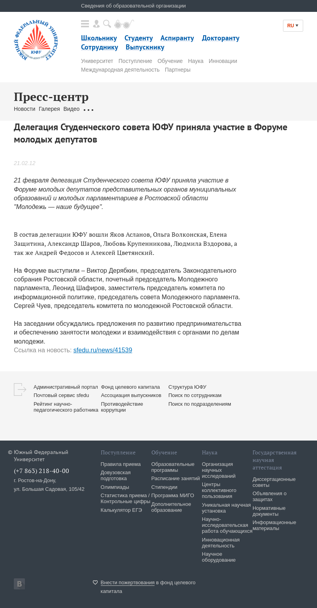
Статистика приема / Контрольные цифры (126, 498)
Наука (196, 61)
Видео (71, 109)
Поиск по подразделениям (199, 404)
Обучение (170, 61)
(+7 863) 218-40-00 (41, 470)
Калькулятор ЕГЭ (121, 510)
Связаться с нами (162, 109)
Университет (97, 61)
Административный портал (66, 387)
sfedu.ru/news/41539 (103, 350)
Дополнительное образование (171, 507)
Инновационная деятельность (221, 543)
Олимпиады (115, 487)
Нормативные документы (269, 511)
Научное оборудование (219, 557)
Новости (24, 109)
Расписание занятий (175, 478)
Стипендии (164, 487)
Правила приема (121, 464)
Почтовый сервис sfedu (61, 395)
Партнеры (178, 69)
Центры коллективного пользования (219, 490)
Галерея (49, 109)
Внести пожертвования (128, 582)
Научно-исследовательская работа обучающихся (227, 525)
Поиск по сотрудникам (194, 395)
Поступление (135, 61)
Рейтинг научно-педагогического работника (66, 407)
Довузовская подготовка (116, 475)
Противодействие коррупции (122, 407)
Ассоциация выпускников (131, 395)
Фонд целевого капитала (130, 387)
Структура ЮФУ (187, 387)
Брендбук (201, 109)
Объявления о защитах (270, 496)
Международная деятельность (120, 69)
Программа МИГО (172, 495)
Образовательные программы (172, 467)
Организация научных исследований (219, 470)
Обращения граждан (109, 109)
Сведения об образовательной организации (133, 6)
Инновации (223, 61)
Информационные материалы (274, 525)
